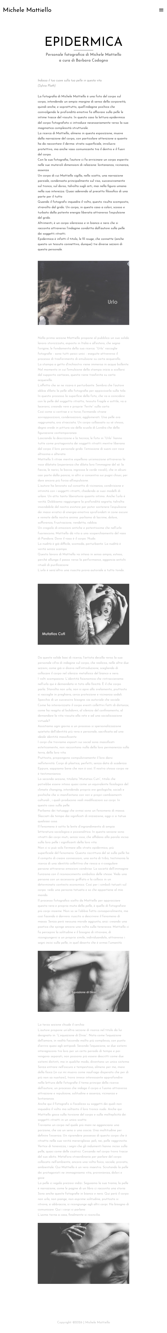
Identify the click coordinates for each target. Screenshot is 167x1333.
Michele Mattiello (27, 10)
